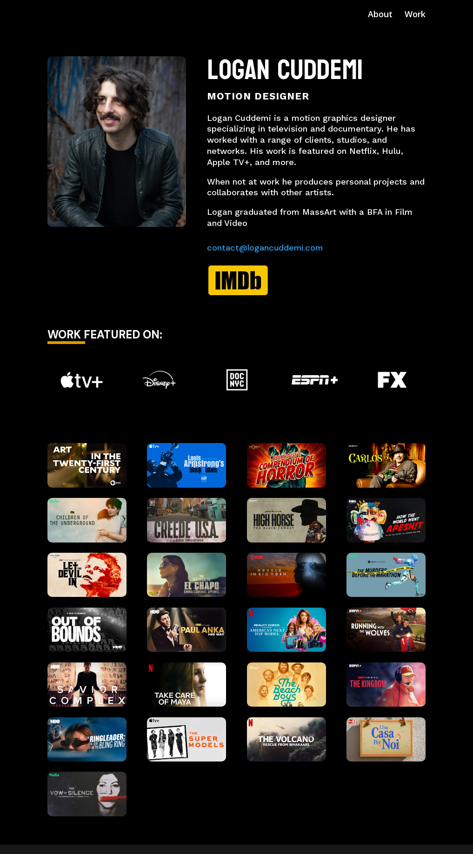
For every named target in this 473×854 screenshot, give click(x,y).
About (380, 15)
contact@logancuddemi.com (265, 247)
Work (415, 15)
